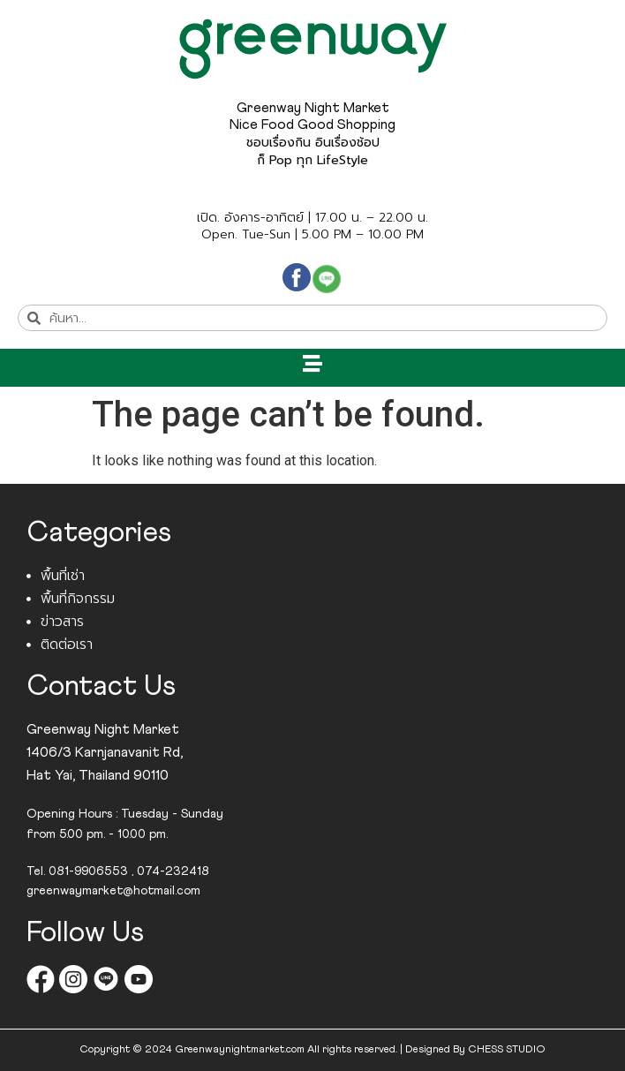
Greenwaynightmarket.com (240, 1050)
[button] (313, 363)
